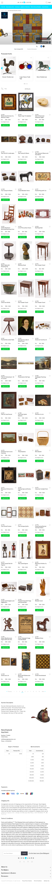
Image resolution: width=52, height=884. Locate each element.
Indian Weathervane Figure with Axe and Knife (6, 638)
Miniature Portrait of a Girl (7, 489)
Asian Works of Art (47, 7)
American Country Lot (41, 340)
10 (39, 691)
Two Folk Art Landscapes (7, 153)
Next (43, 691)
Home (2, 10)
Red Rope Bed (38, 228)
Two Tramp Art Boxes (23, 153)
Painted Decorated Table (7, 340)
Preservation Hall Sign (24, 377)
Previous (9, 691)
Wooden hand (39, 601)
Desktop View (46, 880)
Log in (49, 2)
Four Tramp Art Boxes (6, 190)
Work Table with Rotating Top (5, 265)
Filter (5, 88)
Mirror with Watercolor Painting (24, 676)
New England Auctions (30, 33)
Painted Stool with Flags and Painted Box (24, 601)
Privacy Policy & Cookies (27, 880)
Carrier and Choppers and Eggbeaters (7, 601)
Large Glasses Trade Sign (25, 77)
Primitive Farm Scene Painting (7, 452)
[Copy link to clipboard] (37, 47)
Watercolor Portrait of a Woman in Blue (7, 116)
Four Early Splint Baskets (22, 415)
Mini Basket (38, 451)
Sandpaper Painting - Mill (40, 377)
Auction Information (32, 49)
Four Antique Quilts (23, 526)
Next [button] (49, 68)
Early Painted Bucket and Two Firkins (40, 527)
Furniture (17, 7)
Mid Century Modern (36, 7)
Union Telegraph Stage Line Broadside (24, 638)
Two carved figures (23, 563)
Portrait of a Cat (39, 414)
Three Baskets (22, 451)
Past (6, 10)
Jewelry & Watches (25, 7)
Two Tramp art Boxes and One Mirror (41, 154)
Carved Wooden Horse (24, 190)
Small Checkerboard (40, 675)
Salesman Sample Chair (41, 489)
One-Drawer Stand (40, 265)
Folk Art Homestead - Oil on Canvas (7, 377)
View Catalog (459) (42, 42)
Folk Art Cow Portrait (6, 414)
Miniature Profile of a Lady (41, 564)
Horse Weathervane (42, 77)
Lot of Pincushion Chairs (24, 228)
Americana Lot (5, 675)
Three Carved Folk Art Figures (6, 564)
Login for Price (5, 125)
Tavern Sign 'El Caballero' (24, 116)
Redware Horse (39, 638)
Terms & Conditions (38, 880)
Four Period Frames (6, 526)
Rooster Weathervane (8, 77)
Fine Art (3, 7)
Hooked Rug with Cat (40, 190)
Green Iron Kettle (5, 302)
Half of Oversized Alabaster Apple (39, 116)
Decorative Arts (10, 7)
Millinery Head (22, 265)
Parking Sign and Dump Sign (24, 489)
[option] (8, 68)
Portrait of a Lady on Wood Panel (23, 340)
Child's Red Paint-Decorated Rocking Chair (7, 228)
